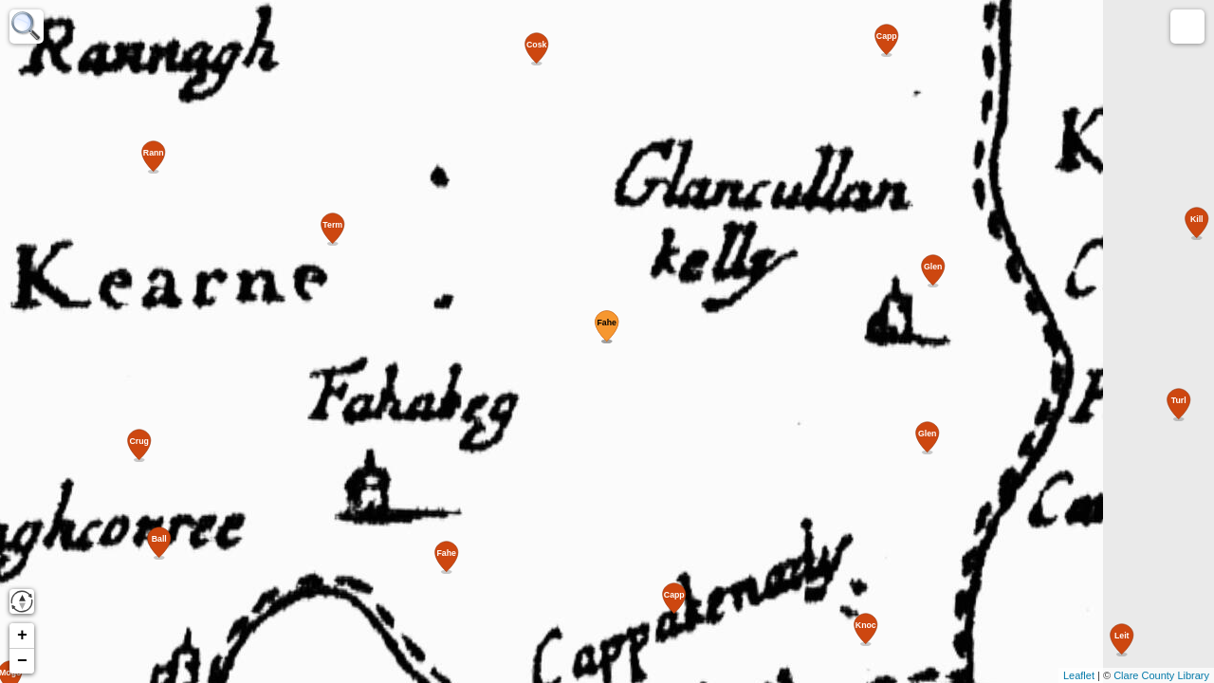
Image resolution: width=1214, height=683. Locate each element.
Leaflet (1078, 675)
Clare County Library (1161, 675)
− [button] (22, 661)
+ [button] (22, 635)
